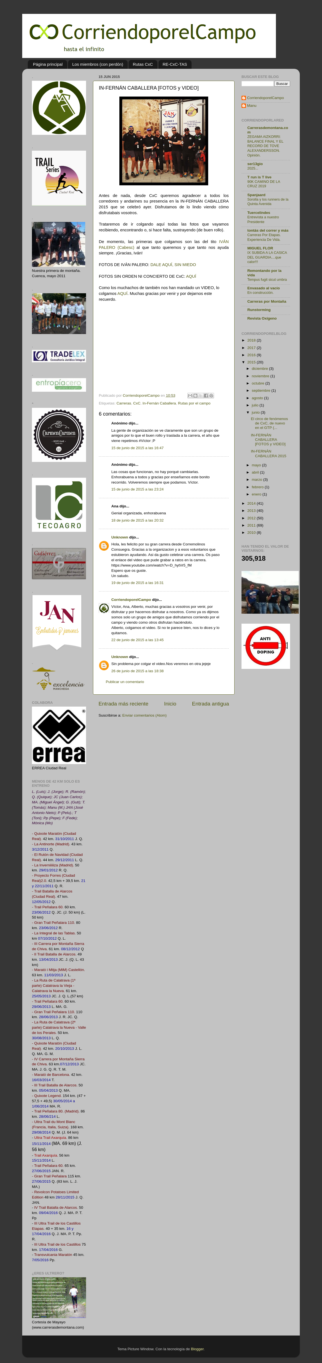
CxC (136, 403)
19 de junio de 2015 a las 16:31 (137, 583)
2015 (252, 362)
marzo (257, 479)
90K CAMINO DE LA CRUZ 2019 (263, 183)
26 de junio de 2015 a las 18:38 (137, 671)
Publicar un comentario (125, 682)
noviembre (261, 376)
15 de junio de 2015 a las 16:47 (137, 448)
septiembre (261, 390)
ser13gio (255, 164)
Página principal (48, 64)
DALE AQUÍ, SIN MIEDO (173, 264)
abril (256, 472)
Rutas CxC (143, 64)
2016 (252, 355)
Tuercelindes (258, 213)
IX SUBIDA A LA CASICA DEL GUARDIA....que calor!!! (267, 257)
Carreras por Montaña (266, 301)
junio (256, 412)
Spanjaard (256, 195)
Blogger (197, 1349)
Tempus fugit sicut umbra (267, 279)
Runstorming (259, 310)
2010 (252, 532)
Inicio (170, 704)
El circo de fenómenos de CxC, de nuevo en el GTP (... (269, 423)
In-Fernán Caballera (159, 403)
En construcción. (260, 292)
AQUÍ (191, 276)
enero (257, 494)
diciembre (260, 368)
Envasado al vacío (263, 288)
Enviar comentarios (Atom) (144, 715)
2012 (252, 518)
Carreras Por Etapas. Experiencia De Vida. (264, 237)
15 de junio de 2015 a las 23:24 (137, 489)
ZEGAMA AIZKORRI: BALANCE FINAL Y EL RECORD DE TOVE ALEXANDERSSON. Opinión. (265, 146)
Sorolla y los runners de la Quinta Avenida (267, 201)
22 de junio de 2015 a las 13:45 (137, 640)
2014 (252, 503)
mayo (257, 465)
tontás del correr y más (268, 230)
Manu (251, 105)
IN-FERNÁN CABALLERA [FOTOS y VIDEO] (268, 439)
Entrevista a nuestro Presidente (263, 219)
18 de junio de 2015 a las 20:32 (137, 520)
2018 (252, 340)
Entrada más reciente (124, 704)
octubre (258, 383)
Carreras (124, 403)
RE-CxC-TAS (175, 64)
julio (256, 405)
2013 (252, 511)
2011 (252, 525)
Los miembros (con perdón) (97, 64)
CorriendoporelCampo (131, 600)
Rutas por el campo (194, 403)
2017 (252, 348)
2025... (252, 168)
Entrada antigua (210, 704)
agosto (258, 398)
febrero (258, 487)
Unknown (119, 537)
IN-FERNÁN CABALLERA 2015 (268, 453)
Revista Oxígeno (262, 318)
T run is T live (259, 177)
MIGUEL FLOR (260, 248)
